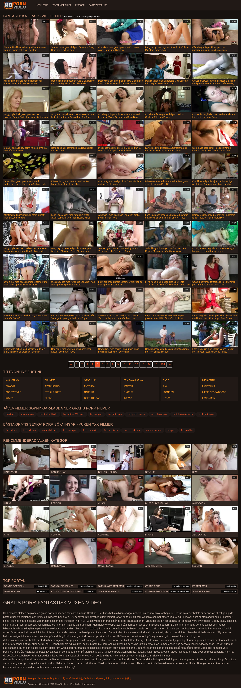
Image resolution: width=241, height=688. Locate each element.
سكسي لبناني (110, 678)
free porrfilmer (111, 430)
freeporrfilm (187, 430)
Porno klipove (96, 678)
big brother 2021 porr (73, 414)
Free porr (32, 678)
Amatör (128, 386)
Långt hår (208, 386)
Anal (166, 386)
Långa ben (208, 398)
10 (123, 364)
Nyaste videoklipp (62, 5)
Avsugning (12, 380)
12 (136, 364)
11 (130, 364)
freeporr (171, 430)
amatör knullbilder (49, 414)
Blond (49, 398)
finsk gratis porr (206, 414)
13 (142, 364)
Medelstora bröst (214, 392)
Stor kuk (90, 380)
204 (163, 364)
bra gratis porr (115, 414)
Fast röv (89, 386)
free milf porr (29, 430)
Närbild (89, 392)
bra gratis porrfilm (136, 414)
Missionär (208, 380)
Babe (166, 380)
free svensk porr (132, 430)
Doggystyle (13, 392)
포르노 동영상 (124, 678)
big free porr (96, 414)
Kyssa (167, 398)
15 (155, 364)
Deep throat (92, 398)
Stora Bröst (53, 392)
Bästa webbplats (98, 5)
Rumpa (9, 398)
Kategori (80, 5)
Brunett (50, 380)
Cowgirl (10, 386)
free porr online (90, 430)
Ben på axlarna (133, 380)
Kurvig (127, 398)
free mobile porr (49, 430)
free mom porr (70, 430)
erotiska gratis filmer (183, 414)
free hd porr (12, 430)
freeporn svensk (154, 430)
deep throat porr (159, 414)
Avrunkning (52, 386)
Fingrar (128, 392)
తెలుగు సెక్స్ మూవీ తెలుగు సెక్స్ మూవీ (72, 678)
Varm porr (42, 5)
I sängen (168, 392)
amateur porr (27, 414)
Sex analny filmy (46, 678)
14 (149, 364)
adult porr (10, 414)
